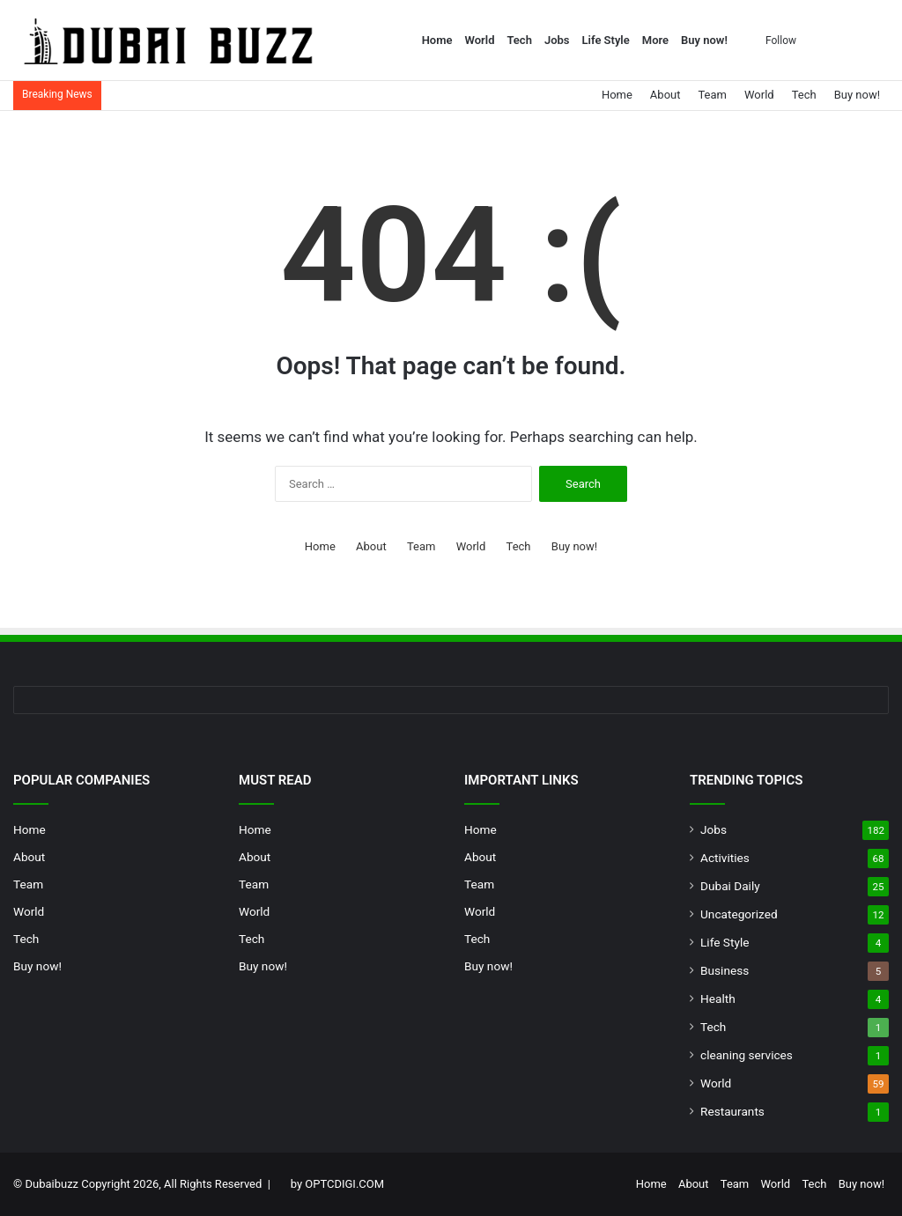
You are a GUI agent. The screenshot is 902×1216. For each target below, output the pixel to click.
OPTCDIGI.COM (344, 1183)
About (665, 94)
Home (437, 40)
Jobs (557, 40)
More (655, 40)
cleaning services (746, 1055)
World (480, 40)
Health (718, 998)
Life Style (606, 40)
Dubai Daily (730, 886)
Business (724, 970)
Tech (518, 40)
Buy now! (704, 40)
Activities (725, 858)
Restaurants (732, 1111)
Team (712, 94)
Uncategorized (739, 914)
